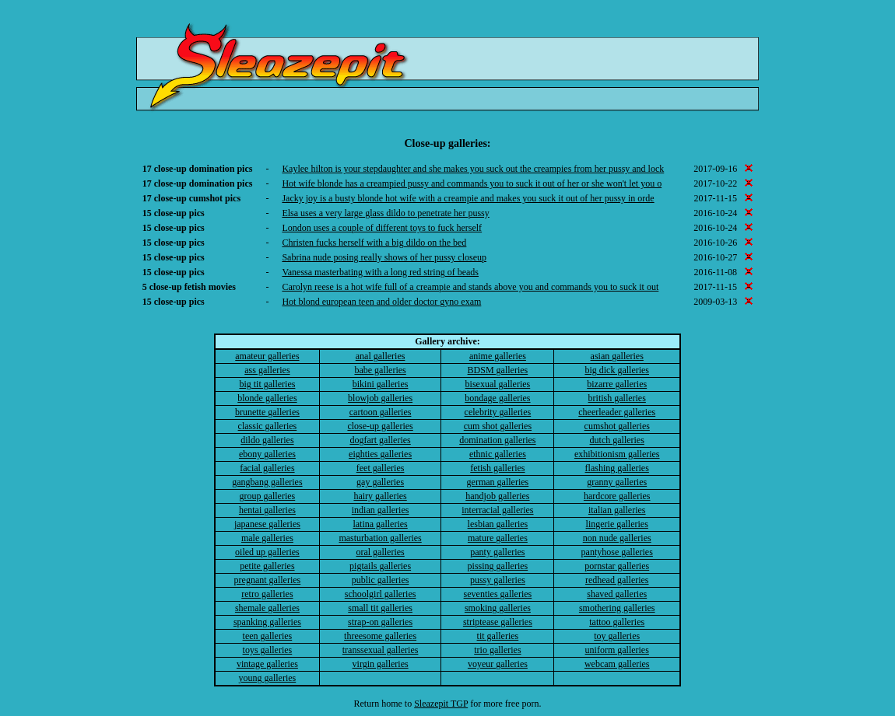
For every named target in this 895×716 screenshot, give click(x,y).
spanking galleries (267, 621)
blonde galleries (267, 398)
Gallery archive (445, 341)
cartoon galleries (380, 412)
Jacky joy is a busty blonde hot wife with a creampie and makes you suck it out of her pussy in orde (468, 198)
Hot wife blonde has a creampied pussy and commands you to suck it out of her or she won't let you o (472, 183)
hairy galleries (379, 496)
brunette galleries (267, 412)
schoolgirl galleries (380, 594)
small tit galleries (380, 607)
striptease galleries (497, 621)
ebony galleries (267, 454)
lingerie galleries (617, 524)
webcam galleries (617, 663)
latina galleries (380, 524)
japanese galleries (267, 524)
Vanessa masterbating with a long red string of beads (380, 272)
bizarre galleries (617, 384)
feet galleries (380, 468)
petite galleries (267, 566)
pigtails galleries (380, 566)
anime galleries (497, 356)
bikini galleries (381, 384)
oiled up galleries (267, 552)
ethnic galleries (497, 454)
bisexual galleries (498, 384)
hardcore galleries (617, 496)
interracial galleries (497, 510)
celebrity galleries (498, 412)
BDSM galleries (498, 370)
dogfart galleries (379, 440)
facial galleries (267, 468)
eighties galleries (380, 454)
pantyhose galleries (617, 552)
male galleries (267, 538)
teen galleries (268, 635)
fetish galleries (497, 468)
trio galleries (497, 649)
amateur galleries (267, 356)
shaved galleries (617, 594)
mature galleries (498, 538)
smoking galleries (498, 607)
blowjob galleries (380, 398)
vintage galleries (267, 663)
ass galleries (267, 370)
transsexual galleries (380, 649)
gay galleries (380, 482)
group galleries (268, 496)
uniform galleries (617, 649)
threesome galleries (380, 635)
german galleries (498, 482)
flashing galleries (617, 468)
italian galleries (617, 510)
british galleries (617, 398)
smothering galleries (617, 607)
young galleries (268, 677)
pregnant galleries (267, 580)
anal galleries (380, 356)
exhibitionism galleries (617, 454)
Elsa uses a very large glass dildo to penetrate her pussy (385, 213)
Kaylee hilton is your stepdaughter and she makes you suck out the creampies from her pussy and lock (473, 168)
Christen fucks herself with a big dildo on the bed (374, 242)
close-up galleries (379, 426)
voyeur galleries (498, 663)
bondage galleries (497, 398)
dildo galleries (266, 440)
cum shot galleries (498, 426)
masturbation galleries (380, 538)
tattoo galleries (616, 621)
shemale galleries (267, 607)
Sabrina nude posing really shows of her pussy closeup (384, 257)
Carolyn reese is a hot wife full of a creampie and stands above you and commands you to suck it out (470, 286)
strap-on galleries (380, 621)
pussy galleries (497, 580)
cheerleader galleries (616, 412)
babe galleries (379, 370)
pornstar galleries (616, 566)
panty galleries (497, 552)
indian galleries (380, 510)
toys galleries (268, 649)
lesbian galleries (498, 524)
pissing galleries (498, 566)
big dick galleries (616, 370)
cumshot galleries (617, 426)
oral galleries (380, 552)
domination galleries (497, 440)
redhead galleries (617, 580)
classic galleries (267, 426)
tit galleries (498, 635)
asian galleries (617, 356)
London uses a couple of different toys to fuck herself (382, 227)
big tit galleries (267, 384)
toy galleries (617, 635)
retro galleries (267, 594)
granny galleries (617, 482)
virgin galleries (381, 663)
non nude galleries (617, 538)
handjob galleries (497, 496)
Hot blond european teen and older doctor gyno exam (381, 301)
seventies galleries (498, 594)
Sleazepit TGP (441, 703)
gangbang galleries (267, 482)
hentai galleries (267, 510)
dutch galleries (617, 440)
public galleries (380, 580)
